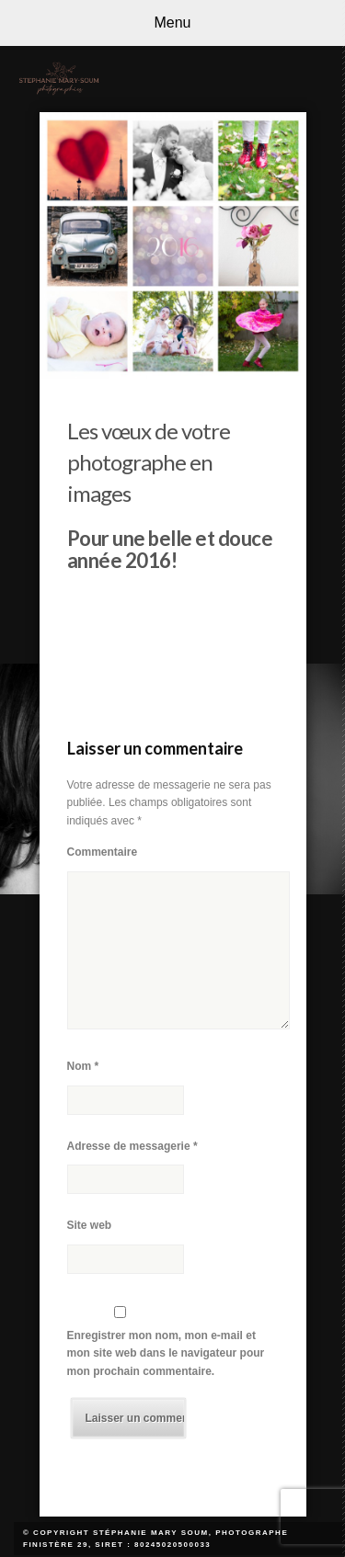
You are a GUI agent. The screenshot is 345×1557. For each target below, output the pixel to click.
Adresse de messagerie (132, 1146)
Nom (83, 1066)
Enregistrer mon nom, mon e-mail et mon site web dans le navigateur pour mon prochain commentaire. (166, 1353)
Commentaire (102, 852)
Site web (89, 1225)
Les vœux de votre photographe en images (148, 461)
